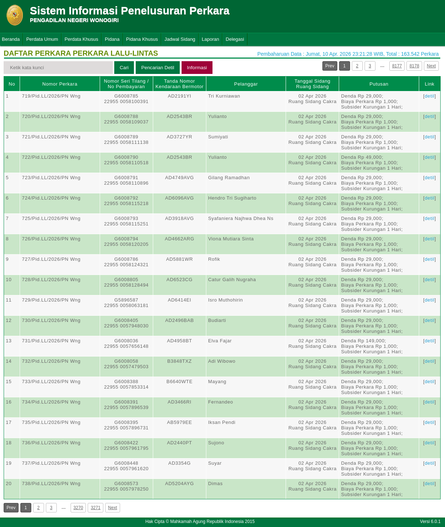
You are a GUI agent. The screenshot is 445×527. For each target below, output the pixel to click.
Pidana (112, 39)
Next (431, 65)
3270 (78, 507)
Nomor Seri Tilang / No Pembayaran (126, 83)
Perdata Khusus (82, 39)
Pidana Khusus (142, 39)
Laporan (210, 39)
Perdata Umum (42, 39)
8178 (414, 65)
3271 (95, 507)
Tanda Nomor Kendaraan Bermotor (179, 83)
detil (429, 96)
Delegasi (235, 39)
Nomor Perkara (60, 84)
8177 (397, 65)
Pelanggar (246, 84)
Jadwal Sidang (179, 39)
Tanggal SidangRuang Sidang (313, 83)
